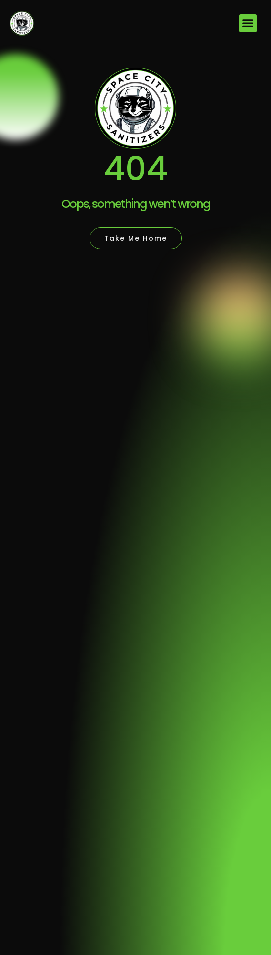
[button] (248, 23)
